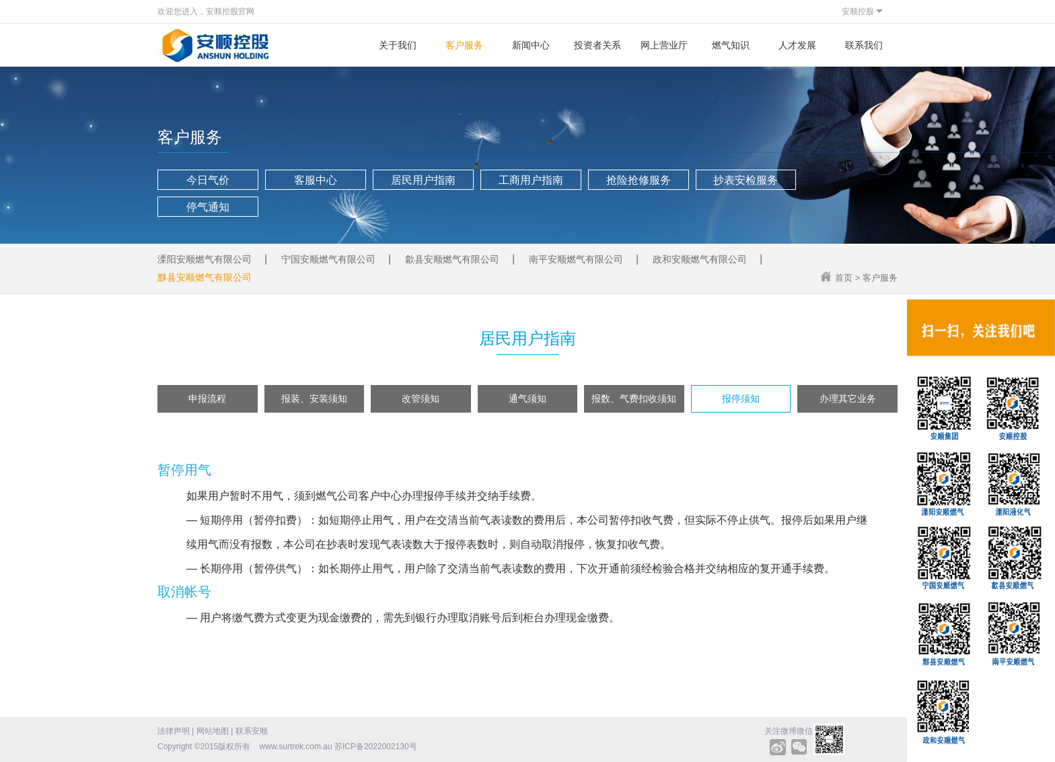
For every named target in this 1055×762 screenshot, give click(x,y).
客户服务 (464, 45)
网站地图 (212, 731)
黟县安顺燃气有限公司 (204, 277)
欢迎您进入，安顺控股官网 (205, 11)
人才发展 (797, 45)
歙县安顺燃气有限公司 (452, 259)
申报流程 (207, 398)
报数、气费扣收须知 (633, 398)
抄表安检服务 (745, 180)
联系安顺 (251, 731)
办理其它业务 (848, 398)
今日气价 (207, 180)
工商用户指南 (531, 180)
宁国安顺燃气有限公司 (328, 259)
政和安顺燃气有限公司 (700, 259)
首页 (843, 278)
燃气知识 (731, 45)
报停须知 (741, 398)
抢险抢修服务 (638, 180)
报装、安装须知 (314, 398)
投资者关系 (597, 45)
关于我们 (397, 45)
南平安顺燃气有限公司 (576, 259)
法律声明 (173, 731)
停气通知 (207, 207)
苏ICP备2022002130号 (375, 746)
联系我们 (864, 45)
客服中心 (315, 180)
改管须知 (420, 398)
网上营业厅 (664, 45)
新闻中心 (531, 45)
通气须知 (527, 398)
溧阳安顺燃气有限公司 (204, 259)
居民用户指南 (423, 180)
